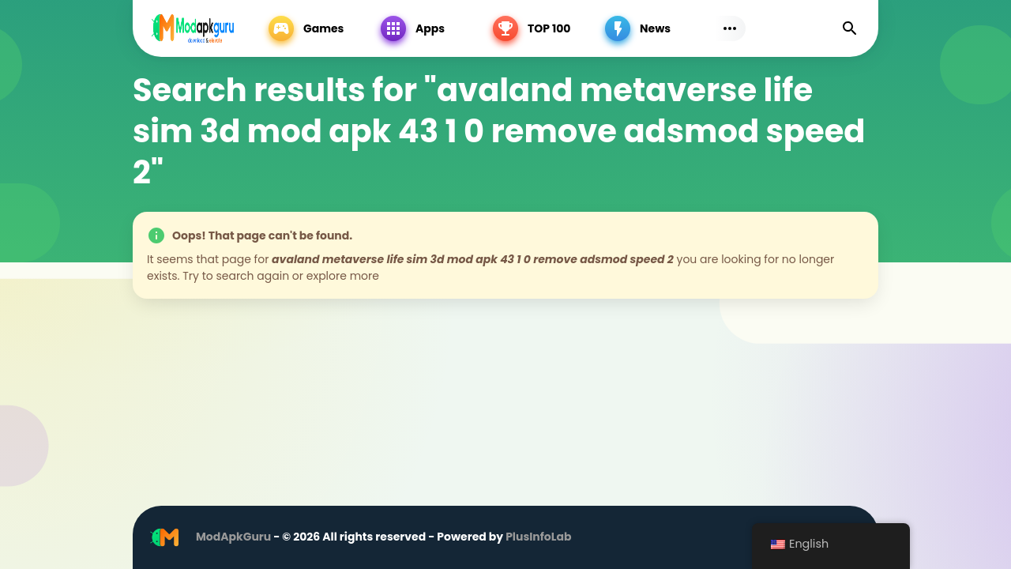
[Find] (850, 28)
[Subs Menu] (730, 28)
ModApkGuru (233, 537)
